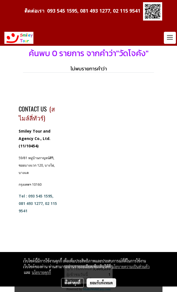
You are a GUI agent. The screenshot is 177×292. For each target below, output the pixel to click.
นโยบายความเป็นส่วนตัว (131, 266)
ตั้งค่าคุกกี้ (72, 282)
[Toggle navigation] (170, 38)
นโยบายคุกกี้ (41, 272)
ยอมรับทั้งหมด (101, 282)
